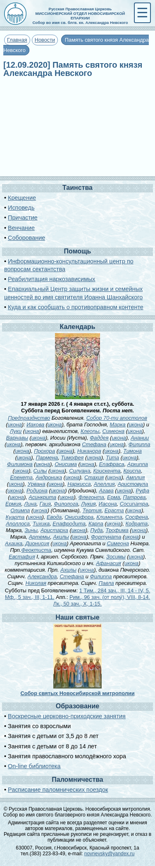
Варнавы (17, 438)
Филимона (20, 464)
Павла (106, 583)
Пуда (96, 530)
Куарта (15, 517)
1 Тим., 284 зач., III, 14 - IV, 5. (114, 590)
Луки (15, 431)
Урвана (36, 484)
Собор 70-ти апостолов (116, 418)
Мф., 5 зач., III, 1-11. (30, 597)
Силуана (79, 471)
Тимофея (72, 457)
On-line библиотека (34, 766)
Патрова (134, 497)
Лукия (88, 504)
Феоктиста (36, 550)
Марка (117, 424)
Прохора (44, 451)
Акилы (61, 537)
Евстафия (22, 557)
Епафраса (111, 464)
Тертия (91, 510)
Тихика (41, 524)
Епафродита (69, 524)
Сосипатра (134, 504)
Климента (109, 517)
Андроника (49, 477)
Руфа (142, 490)
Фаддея (99, 438)
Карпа (95, 524)
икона (14, 424)
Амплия (135, 477)
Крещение (22, 197)
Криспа (132, 471)
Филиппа (139, 444)
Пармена (47, 457)
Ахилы (68, 570)
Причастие (23, 217)
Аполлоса (18, 524)
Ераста (114, 510)
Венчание (21, 228)
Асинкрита (42, 497)
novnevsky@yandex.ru (109, 854)
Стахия (94, 477)
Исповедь (21, 207)
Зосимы (116, 557)
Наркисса (79, 484)
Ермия (13, 504)
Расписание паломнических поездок (58, 789)
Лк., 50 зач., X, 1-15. (77, 604)
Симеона (114, 431)
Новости (45, 40)
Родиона (37, 490)
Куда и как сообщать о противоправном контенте (75, 307)
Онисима (66, 464)
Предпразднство (29, 418)
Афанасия (108, 563)
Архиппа (137, 464)
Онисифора (78, 517)
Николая (35, 583)
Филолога (66, 504)
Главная (17, 40)
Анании (140, 438)
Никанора (89, 451)
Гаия (45, 504)
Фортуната (106, 537)
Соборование (26, 237)
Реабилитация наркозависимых (51, 279)
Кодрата (137, 524)
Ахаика (13, 543)
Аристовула (133, 484)
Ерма (113, 497)
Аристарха (54, 530)
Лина (30, 504)
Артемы (39, 537)
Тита (112, 457)
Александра (42, 576)
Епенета (21, 477)
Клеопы (90, 431)
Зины (30, 530)
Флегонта (91, 497)
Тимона (132, 451)
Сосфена (136, 517)
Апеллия (104, 484)
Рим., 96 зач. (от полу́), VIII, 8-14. (109, 597)
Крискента (106, 471)
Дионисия (37, 543)
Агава (106, 490)
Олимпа (20, 510)
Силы (40, 471)
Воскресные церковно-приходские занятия (67, 716)
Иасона (108, 504)
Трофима (116, 530)
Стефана (94, 444)
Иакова (35, 424)
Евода (54, 517)
